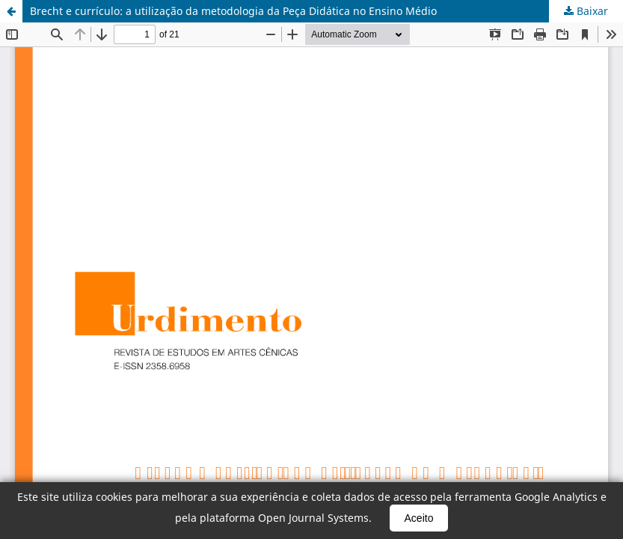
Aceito (419, 518)
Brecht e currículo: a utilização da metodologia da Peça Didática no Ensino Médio (233, 11)
